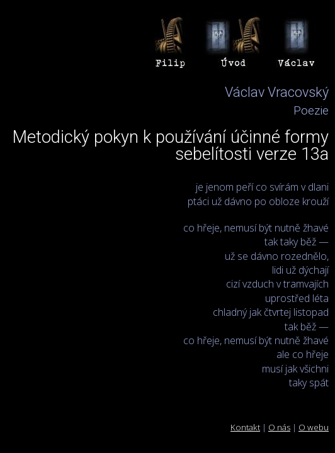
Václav (297, 44)
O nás (279, 427)
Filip (171, 44)
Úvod (234, 44)
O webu (313, 427)
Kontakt (245, 427)
